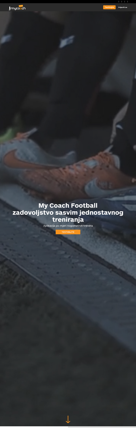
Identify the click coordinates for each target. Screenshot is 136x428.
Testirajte (68, 232)
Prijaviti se (122, 7)
